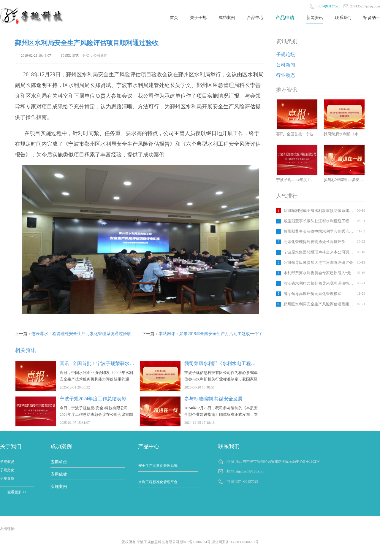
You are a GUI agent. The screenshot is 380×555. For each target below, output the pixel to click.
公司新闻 (285, 64)
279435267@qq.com (361, 6)
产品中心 (255, 17)
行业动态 (285, 75)
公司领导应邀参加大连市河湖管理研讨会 (318, 262)
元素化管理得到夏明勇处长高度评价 (314, 242)
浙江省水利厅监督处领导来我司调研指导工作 (319, 283)
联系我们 (343, 17)
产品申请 (285, 17)
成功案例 (226, 17)
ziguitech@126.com (249, 471)
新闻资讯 (314, 17)
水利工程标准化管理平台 (158, 482)
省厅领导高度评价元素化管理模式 (312, 293)
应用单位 (58, 462)
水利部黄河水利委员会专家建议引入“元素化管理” (319, 273)
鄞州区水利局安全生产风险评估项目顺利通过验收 (319, 304)
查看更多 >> (17, 492)
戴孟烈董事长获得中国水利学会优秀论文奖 (319, 231)
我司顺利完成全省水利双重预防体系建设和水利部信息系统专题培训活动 (319, 210)
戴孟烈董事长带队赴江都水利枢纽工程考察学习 (319, 221)
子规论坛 (285, 54)
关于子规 (198, 17)
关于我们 (10, 446)
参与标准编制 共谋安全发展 (213, 398)
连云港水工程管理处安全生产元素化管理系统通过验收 (81, 334)
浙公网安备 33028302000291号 (235, 542)
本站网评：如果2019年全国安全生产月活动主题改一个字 (210, 334)
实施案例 (58, 486)
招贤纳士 (371, 17)
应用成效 (58, 474)
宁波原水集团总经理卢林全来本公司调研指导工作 (319, 252)
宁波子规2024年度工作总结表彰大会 (98, 398)
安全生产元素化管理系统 (158, 466)
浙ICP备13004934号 (195, 542)
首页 (174, 17)
